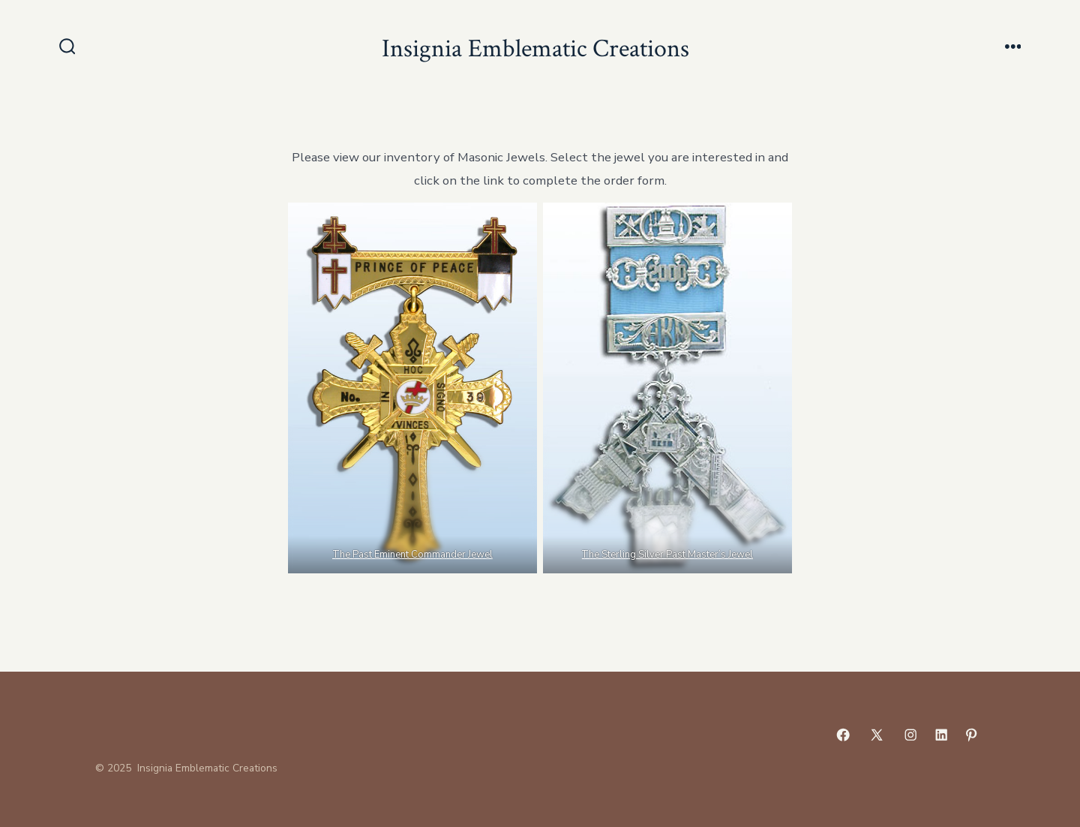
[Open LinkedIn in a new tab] (941, 734)
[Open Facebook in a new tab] (843, 734)
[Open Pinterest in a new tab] (971, 734)
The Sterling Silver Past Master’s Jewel (668, 554)
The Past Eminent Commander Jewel (412, 554)
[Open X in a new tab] (877, 734)
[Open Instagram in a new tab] (910, 734)
